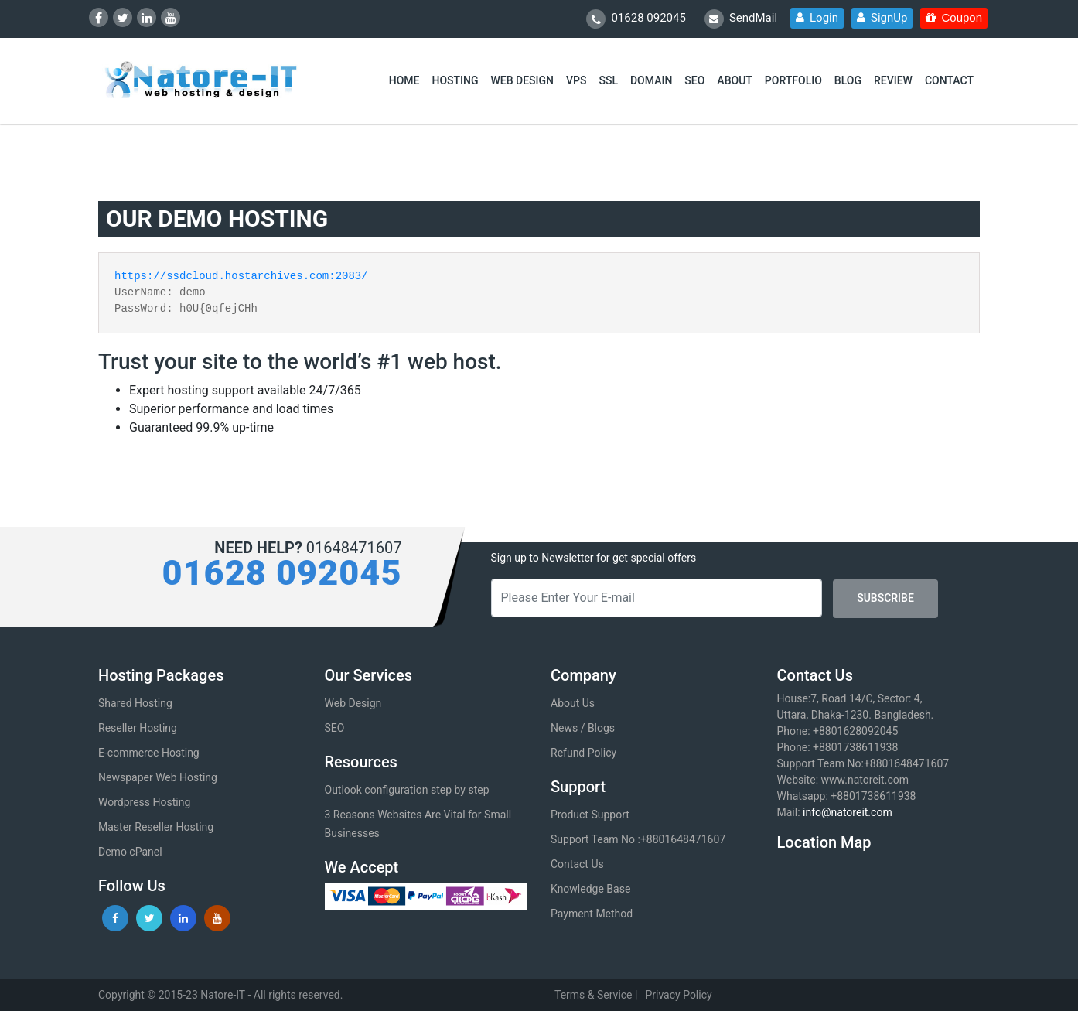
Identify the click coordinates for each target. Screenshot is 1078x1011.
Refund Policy (583, 752)
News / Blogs (583, 728)
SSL (608, 80)
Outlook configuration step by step (407, 790)
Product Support (590, 814)
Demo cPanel (130, 851)
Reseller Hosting (137, 728)
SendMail (740, 19)
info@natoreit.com (847, 812)
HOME (404, 80)
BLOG (847, 80)
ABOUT (734, 80)
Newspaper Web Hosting (157, 777)
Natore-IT (222, 995)
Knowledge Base (590, 889)
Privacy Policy (678, 995)
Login (817, 18)
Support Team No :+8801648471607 (638, 839)
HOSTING (455, 80)
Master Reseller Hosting (155, 827)
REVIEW (893, 80)
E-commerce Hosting (149, 752)
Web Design (353, 703)
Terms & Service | (595, 995)
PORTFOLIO (793, 80)
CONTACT (949, 80)
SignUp (882, 18)
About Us (573, 703)
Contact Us (577, 864)
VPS (576, 80)
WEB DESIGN (522, 80)
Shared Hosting (135, 703)
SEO (694, 80)
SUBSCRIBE (885, 598)
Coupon (954, 17)
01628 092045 (635, 19)
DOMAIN (651, 80)
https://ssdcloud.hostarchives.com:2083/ (241, 276)
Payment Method (592, 913)
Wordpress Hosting (144, 802)
